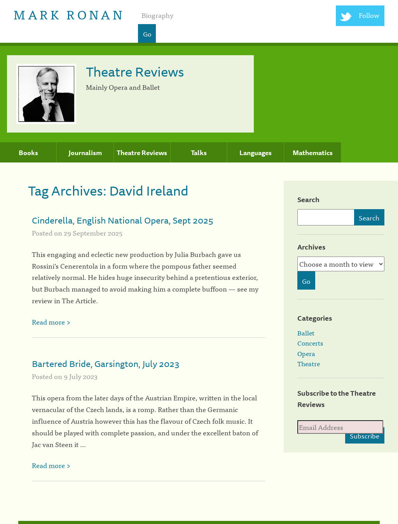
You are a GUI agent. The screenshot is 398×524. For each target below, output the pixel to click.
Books (28, 153)
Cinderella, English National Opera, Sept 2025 (122, 220)
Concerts (310, 343)
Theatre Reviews (142, 153)
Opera (306, 353)
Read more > (51, 321)
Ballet (305, 333)
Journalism (85, 153)
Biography (157, 15)
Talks (199, 153)
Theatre (308, 363)
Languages (255, 153)
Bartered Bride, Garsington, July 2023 (106, 363)
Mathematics (313, 153)
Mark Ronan (69, 13)
